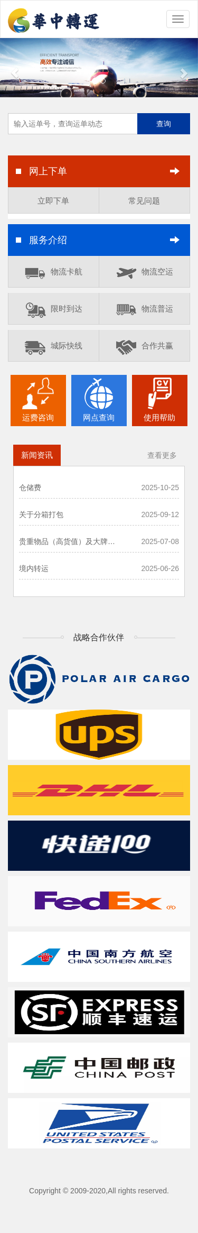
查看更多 (162, 455)
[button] (15, 67)
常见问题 (144, 200)
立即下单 (53, 200)
